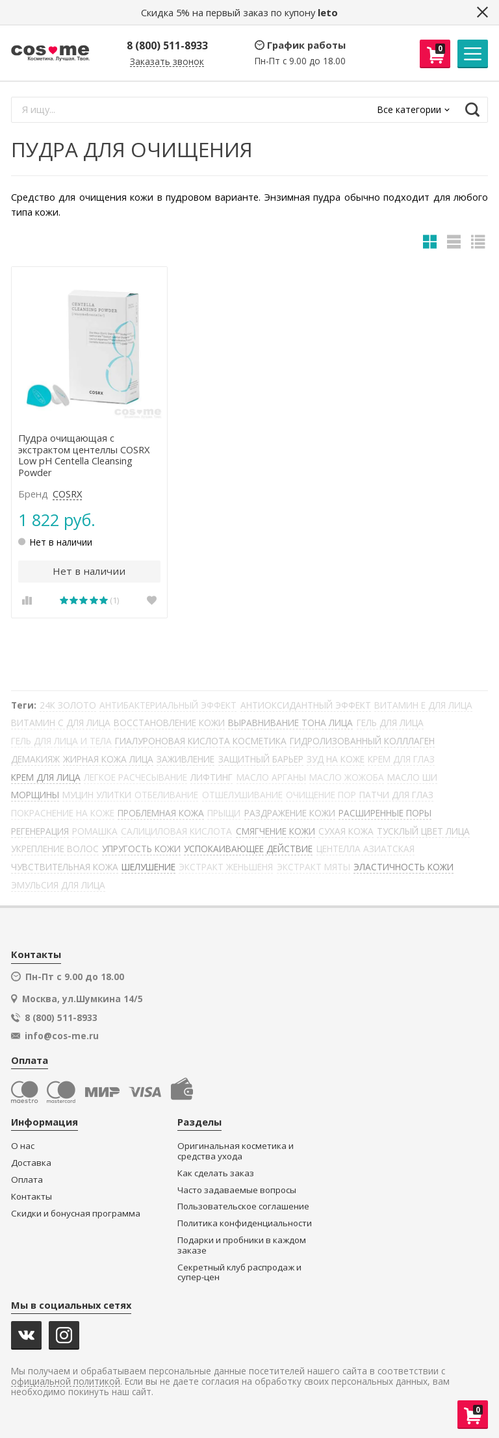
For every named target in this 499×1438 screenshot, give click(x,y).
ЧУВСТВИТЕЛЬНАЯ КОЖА (64, 867)
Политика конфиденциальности (244, 1223)
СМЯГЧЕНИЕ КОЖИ (275, 831)
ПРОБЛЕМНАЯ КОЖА (161, 813)
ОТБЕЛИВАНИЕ (166, 794)
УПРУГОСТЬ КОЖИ (141, 848)
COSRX (67, 494)
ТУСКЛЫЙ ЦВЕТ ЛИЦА (423, 831)
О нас (22, 1146)
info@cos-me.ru (62, 1036)
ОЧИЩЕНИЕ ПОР (321, 794)
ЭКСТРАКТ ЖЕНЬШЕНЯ (226, 867)
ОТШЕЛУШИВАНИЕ (242, 794)
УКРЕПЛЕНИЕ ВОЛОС (55, 848)
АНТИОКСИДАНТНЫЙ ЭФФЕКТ (305, 705)
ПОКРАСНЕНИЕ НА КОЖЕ (62, 813)
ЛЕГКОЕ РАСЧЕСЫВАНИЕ (135, 777)
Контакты (31, 1197)
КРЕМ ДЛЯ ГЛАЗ (401, 759)
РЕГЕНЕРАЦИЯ (40, 831)
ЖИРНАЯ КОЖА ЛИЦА (108, 759)
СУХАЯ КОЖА (346, 831)
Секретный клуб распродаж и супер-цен (239, 1273)
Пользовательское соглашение (243, 1206)
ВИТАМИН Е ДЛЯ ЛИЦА (423, 705)
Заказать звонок (167, 62)
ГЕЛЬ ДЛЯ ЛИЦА (390, 722)
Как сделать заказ (215, 1173)
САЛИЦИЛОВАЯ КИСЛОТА (176, 831)
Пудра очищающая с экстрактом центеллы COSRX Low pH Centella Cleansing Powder (83, 456)
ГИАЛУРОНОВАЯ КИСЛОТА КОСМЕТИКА (201, 741)
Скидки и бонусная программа (75, 1213)
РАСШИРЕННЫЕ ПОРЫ (385, 813)
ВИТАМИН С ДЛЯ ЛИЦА (60, 722)
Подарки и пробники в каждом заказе (241, 1245)
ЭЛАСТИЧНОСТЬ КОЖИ (403, 867)
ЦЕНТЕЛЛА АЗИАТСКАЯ (365, 848)
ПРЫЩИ (223, 813)
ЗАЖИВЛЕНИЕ (185, 759)
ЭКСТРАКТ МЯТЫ (313, 867)
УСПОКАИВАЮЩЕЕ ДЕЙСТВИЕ (248, 848)
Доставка (31, 1163)
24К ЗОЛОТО (68, 705)
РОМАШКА (95, 831)
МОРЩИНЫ (35, 794)
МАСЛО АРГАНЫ (271, 777)
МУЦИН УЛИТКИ (96, 794)
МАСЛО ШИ (412, 777)
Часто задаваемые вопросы (236, 1190)
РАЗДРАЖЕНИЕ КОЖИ (289, 813)
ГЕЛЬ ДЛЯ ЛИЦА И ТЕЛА (61, 741)
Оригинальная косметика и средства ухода (235, 1151)
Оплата (27, 1180)
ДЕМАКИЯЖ (35, 759)
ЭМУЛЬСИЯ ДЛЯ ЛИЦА (58, 885)
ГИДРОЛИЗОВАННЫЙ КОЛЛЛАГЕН (362, 741)
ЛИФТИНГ (211, 777)
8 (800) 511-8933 (167, 45)
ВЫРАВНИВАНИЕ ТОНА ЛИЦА (290, 722)
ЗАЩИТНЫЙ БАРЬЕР (260, 759)
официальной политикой (65, 1381)
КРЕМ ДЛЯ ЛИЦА (46, 777)
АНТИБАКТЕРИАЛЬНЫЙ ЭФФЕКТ (168, 705)
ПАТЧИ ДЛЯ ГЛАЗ (396, 794)
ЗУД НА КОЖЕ (336, 759)
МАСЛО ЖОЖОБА (346, 777)
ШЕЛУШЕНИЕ (148, 867)
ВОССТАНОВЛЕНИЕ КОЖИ (169, 722)
